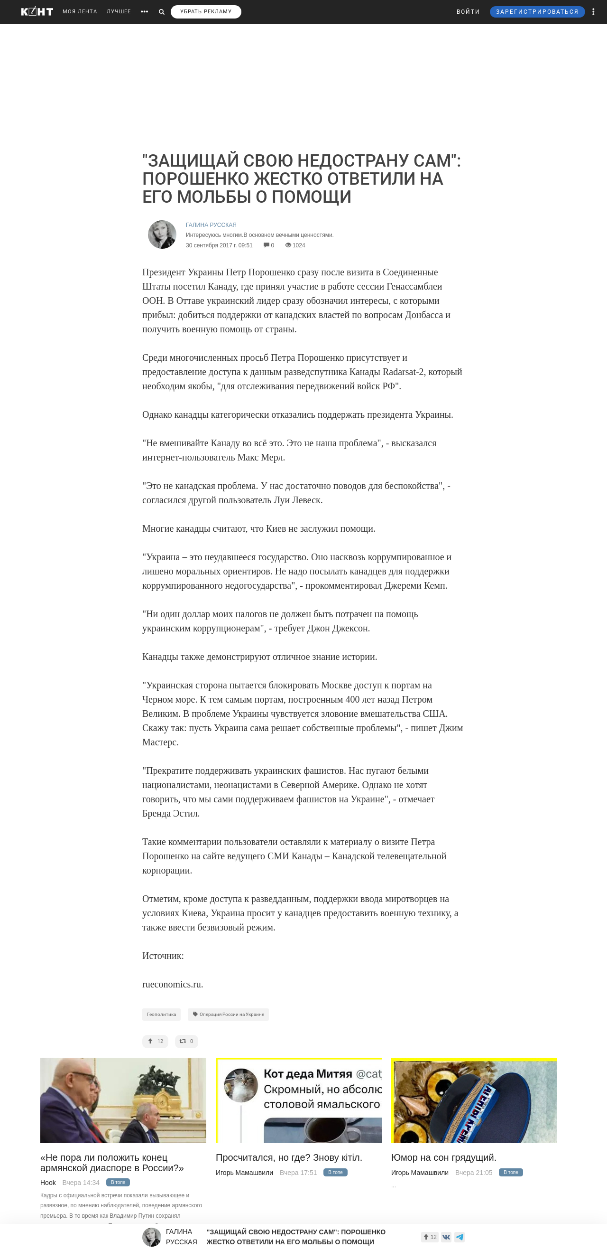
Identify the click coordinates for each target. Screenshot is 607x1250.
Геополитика (161, 1014)
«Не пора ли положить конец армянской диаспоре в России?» (112, 1163)
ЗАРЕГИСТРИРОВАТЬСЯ (537, 12)
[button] (593, 12)
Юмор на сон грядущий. (444, 1158)
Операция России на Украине (228, 1014)
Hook (48, 1182)
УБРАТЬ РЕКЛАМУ (206, 12)
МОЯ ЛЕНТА (80, 12)
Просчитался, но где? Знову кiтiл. (289, 1158)
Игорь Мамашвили (244, 1172)
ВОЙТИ (468, 12)
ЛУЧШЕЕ (119, 12)
